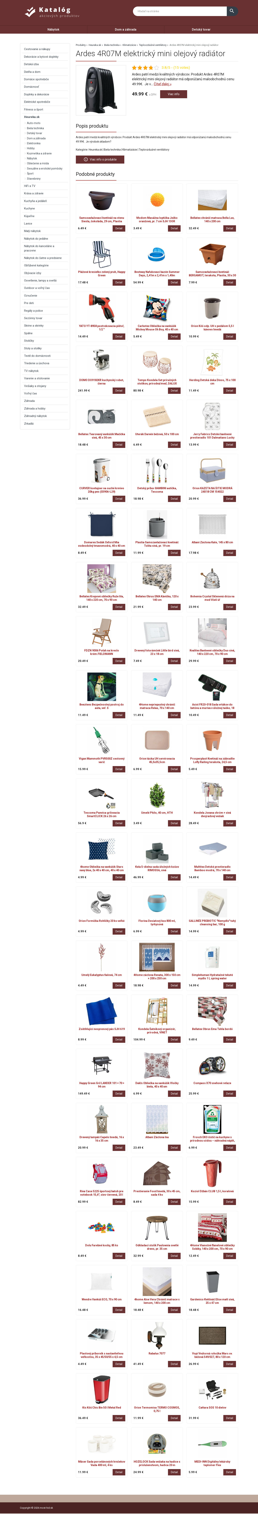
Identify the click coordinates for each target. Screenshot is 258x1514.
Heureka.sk (95, 45)
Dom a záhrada (125, 29)
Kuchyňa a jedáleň (35, 201)
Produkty (81, 45)
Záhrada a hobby (34, 408)
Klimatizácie (129, 45)
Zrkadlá (29, 423)
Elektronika (33, 143)
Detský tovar (201, 29)
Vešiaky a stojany (35, 386)
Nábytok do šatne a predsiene (43, 258)
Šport (30, 173)
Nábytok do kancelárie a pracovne (39, 248)
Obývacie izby (32, 273)
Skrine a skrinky (33, 325)
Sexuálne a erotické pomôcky (44, 168)
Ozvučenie (30, 295)
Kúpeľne (29, 216)
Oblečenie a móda (38, 163)
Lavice (28, 223)
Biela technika (112, 45)
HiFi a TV (29, 186)
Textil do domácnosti (37, 356)
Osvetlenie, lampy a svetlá (40, 280)
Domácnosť (31, 86)
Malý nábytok (32, 231)
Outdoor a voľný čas (37, 288)
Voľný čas (30, 393)
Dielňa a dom (32, 72)
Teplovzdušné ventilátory (152, 45)
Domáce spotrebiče (36, 79)
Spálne (28, 333)
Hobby (31, 148)
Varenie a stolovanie (37, 378)
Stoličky (29, 340)
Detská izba (31, 64)
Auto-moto (33, 123)
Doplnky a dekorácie (36, 94)
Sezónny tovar (33, 318)
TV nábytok (31, 371)
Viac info (174, 94)
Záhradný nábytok (35, 416)
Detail (118, 228)
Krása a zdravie (33, 193)
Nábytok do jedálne (36, 238)
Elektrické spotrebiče (37, 102)
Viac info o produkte (102, 159)
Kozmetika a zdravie (39, 153)
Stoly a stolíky (33, 348)
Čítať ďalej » (162, 84)
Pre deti (29, 303)
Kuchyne (29, 208)
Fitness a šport (33, 109)
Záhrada (29, 401)
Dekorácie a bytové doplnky (41, 56)
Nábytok (53, 29)
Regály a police (33, 310)
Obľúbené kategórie (36, 265)
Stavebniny (34, 178)
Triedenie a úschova (36, 363)
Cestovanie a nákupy (37, 49)
